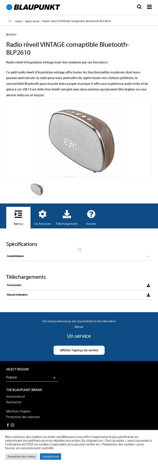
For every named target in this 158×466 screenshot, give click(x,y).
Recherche (13, 402)
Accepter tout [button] (50, 456)
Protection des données (23, 417)
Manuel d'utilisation (17, 294)
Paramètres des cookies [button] (21, 456)
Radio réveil (32, 21)
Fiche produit (14, 285)
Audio (18, 21)
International (15, 396)
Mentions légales (18, 411)
